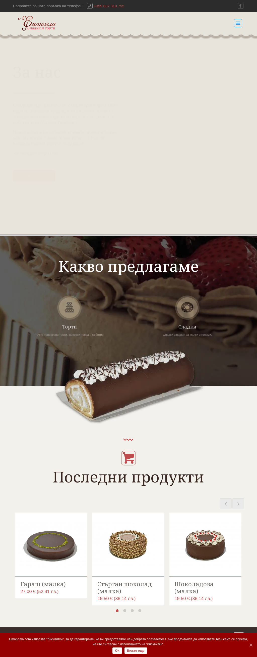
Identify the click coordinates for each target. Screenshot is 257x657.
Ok (117, 650)
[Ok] (250, 644)
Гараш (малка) (43, 584)
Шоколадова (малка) (194, 587)
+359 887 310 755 (109, 6)
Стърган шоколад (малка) (124, 587)
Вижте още (136, 650)
